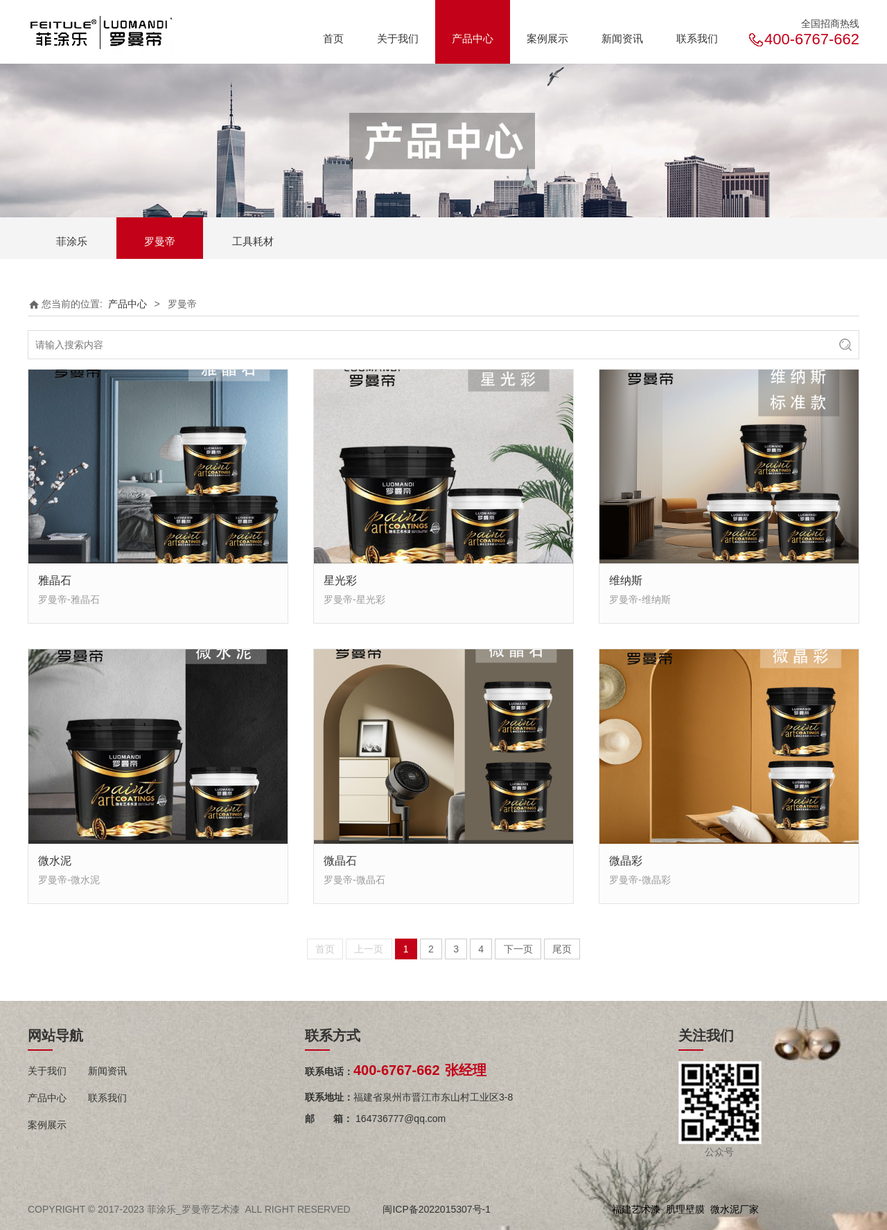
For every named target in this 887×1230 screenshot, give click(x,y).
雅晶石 (54, 580)
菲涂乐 (71, 241)
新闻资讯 (622, 38)
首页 (333, 38)
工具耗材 (253, 241)
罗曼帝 (159, 241)
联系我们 (697, 38)
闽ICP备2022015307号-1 (437, 1209)
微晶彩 (625, 860)
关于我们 (398, 38)
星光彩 (340, 580)
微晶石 (340, 860)
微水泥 (54, 860)
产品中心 (472, 38)
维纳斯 (625, 580)
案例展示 (547, 38)
